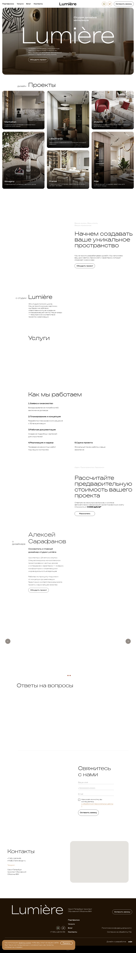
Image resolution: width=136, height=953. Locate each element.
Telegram (11, 865)
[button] (124, 4)
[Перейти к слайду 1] (65, 675)
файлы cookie (25, 943)
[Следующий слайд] (128, 641)
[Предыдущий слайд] (7, 641)
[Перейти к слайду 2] (68, 675)
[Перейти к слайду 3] (70, 675)
